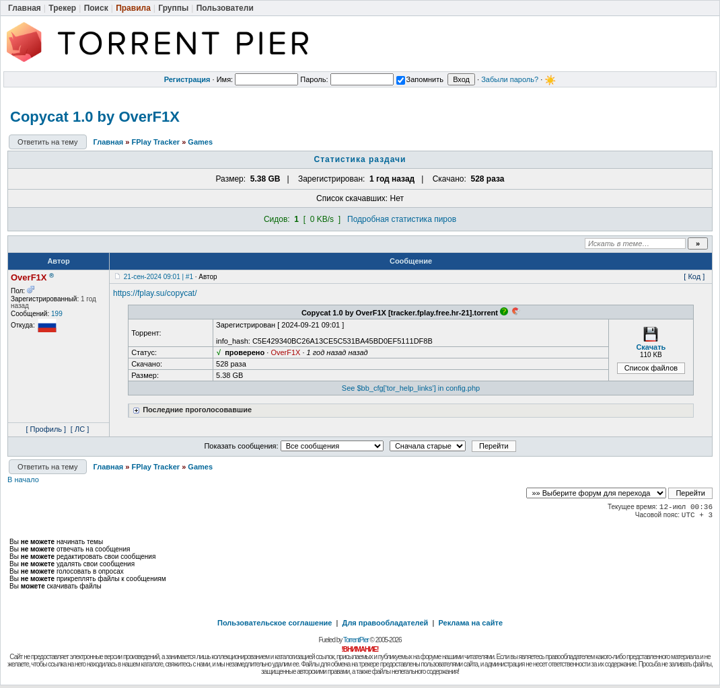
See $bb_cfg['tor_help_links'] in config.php (411, 388)
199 (57, 313)
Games (200, 142)
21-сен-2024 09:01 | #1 (158, 276)
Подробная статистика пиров (401, 219)
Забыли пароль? (509, 79)
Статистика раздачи (360, 159)
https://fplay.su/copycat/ (155, 293)
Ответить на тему (47, 142)
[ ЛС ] (80, 429)
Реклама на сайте (470, 623)
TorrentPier (356, 640)
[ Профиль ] (46, 429)
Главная (109, 142)
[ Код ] (694, 276)
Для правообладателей (386, 623)
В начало (23, 479)
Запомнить (419, 79)
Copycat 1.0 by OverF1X (95, 116)
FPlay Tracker (156, 142)
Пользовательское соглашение (274, 623)
